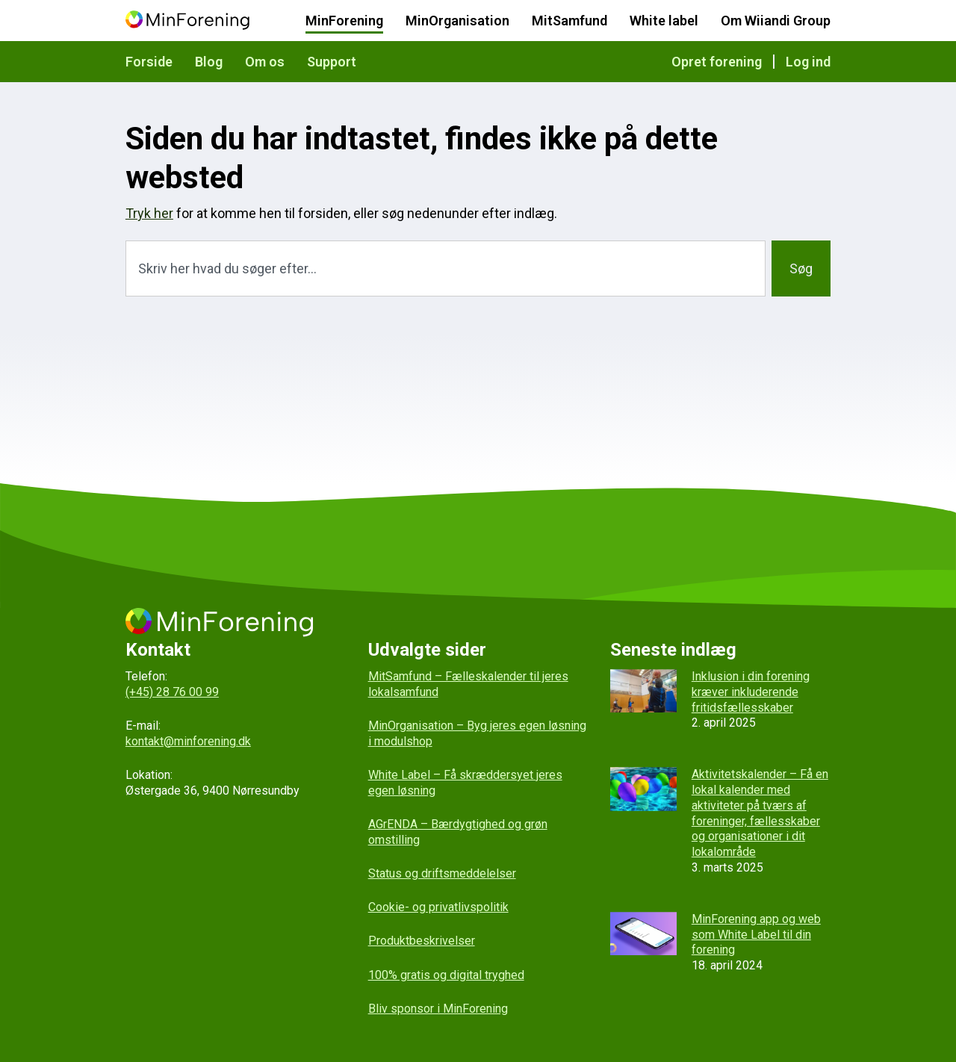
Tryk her (149, 213)
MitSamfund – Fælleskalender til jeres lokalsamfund (468, 684)
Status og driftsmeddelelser (442, 873)
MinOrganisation (457, 20)
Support (331, 61)
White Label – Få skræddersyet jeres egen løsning (465, 783)
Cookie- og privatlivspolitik (438, 907)
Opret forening (716, 61)
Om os (265, 61)
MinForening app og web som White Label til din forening (756, 934)
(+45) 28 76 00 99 (172, 692)
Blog (209, 61)
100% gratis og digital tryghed (446, 975)
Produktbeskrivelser (421, 941)
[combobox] (445, 268)
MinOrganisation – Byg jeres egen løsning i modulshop (477, 733)
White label (664, 20)
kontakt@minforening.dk (188, 741)
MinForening (344, 20)
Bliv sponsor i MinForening (438, 1009)
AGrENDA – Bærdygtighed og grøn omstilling (457, 832)
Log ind (808, 61)
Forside (149, 61)
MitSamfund (569, 20)
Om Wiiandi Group (776, 20)
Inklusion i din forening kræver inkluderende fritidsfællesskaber (751, 692)
